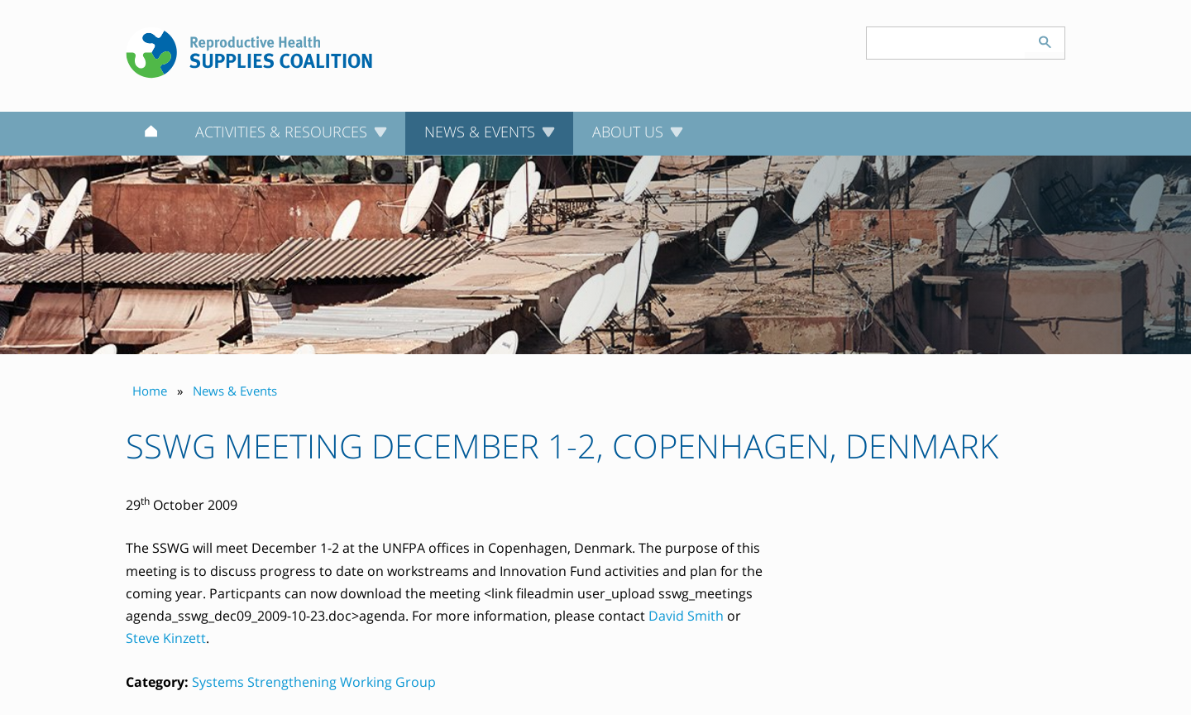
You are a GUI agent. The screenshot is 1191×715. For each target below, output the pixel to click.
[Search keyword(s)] (946, 43)
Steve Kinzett (166, 638)
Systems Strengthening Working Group (314, 682)
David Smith (686, 616)
